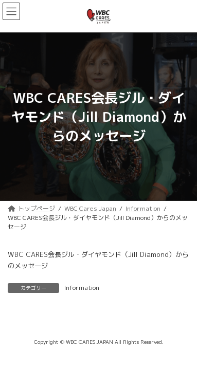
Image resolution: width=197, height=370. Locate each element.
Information (81, 287)
